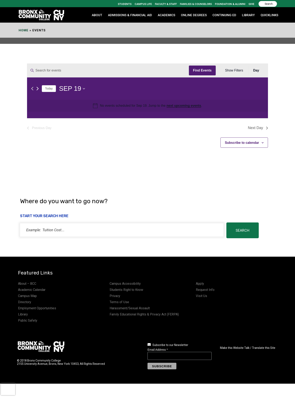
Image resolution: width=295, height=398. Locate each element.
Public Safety (27, 320)
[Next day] (37, 89)
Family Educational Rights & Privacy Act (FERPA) (144, 314)
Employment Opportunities (37, 308)
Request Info (205, 290)
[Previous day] (32, 89)
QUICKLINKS (269, 15)
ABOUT (97, 15)
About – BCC (27, 284)
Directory (24, 302)
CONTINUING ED (224, 15)
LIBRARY (248, 15)
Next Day (258, 128)
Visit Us (201, 296)
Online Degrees (194, 15)
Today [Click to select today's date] (49, 88)
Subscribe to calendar (242, 142)
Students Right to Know (126, 290)
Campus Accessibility (125, 284)
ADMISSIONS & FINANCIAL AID (130, 15)
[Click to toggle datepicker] (72, 88)
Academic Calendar (31, 290)
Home (23, 30)
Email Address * (158, 349)
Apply (200, 284)
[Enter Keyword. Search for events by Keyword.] (108, 70)
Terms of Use (119, 302)
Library (23, 314)
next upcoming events (184, 105)
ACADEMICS (166, 15)
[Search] (268, 4)
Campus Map (27, 296)
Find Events (202, 70)
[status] (122, 230)
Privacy (115, 296)
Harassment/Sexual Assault (130, 308)
